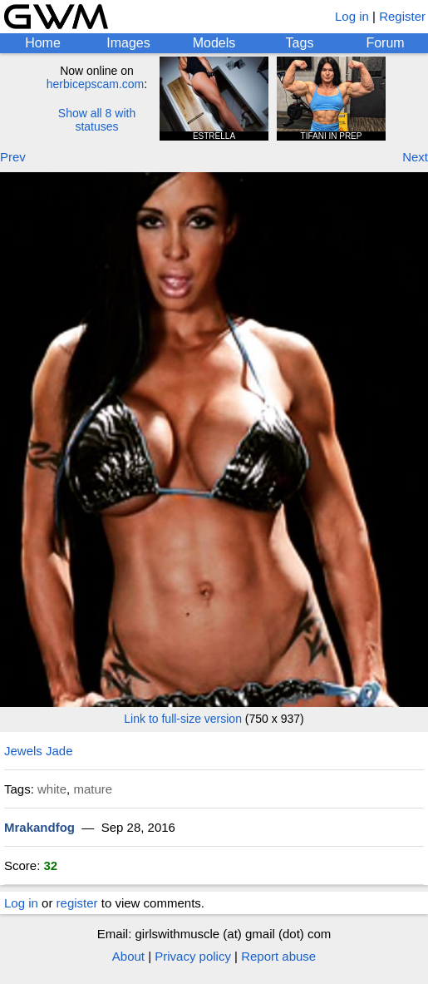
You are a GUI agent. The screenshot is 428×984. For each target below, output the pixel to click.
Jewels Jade (38, 751)
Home (43, 43)
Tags (300, 43)
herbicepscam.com (96, 84)
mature (92, 789)
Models (214, 43)
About (128, 956)
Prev (13, 157)
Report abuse (278, 956)
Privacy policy (193, 956)
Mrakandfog (39, 827)
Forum (385, 43)
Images (128, 43)
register (77, 903)
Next (415, 157)
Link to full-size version (183, 718)
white (51, 789)
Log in (352, 16)
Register (402, 16)
